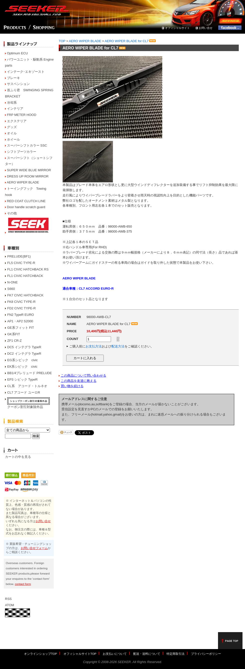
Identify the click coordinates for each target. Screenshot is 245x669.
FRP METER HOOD (21, 115)
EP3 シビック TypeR (22, 379)
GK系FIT (13, 334)
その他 (12, 213)
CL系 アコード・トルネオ (27, 386)
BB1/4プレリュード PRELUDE (29, 373)
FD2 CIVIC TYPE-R (21, 308)
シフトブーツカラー (21, 152)
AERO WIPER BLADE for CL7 (131, 41)
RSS (8, 599)
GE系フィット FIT (20, 328)
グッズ (12, 127)
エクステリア (16, 121)
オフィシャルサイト (177, 27)
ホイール (13, 139)
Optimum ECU (17, 53)
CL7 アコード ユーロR (23, 392)
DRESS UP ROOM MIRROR (28, 176)
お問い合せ (205, 27)
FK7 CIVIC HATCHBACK (25, 295)
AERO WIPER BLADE (23, 182)
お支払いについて (115, 653)
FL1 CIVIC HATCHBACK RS (27, 269)
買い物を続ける (72, 386)
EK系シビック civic (22, 366)
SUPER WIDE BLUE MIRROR (29, 170)
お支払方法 (94, 346)
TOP (62, 41)
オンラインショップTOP (40, 653)
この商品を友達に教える (78, 381)
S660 (11, 289)
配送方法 (118, 346)
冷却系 (12, 102)
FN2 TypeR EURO (20, 315)
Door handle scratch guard (26, 207)
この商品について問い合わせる (83, 375)
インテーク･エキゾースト (25, 72)
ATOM (9, 605)
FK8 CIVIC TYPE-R (21, 302)
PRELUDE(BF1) (19, 256)
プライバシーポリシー (206, 653)
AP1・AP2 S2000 (20, 321)
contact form (23, 583)
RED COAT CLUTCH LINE (26, 201)
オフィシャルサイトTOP (80, 653)
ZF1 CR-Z (14, 340)
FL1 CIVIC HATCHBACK (25, 276)
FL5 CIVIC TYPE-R (21, 263)
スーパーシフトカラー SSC (27, 145)
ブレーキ (13, 78)
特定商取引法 (175, 653)
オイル (12, 133)
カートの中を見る (18, 457)
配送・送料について (146, 653)
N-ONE (12, 282)
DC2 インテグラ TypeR (24, 353)
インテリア (15, 108)
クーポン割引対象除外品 (25, 407)
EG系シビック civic (22, 360)
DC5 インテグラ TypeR (24, 347)
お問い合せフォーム (34, 548)
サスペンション (18, 84)
